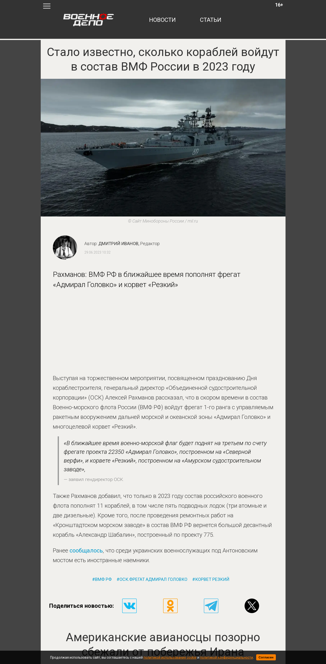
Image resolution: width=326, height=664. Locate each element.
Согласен (266, 657)
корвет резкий (212, 579)
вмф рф (103, 579)
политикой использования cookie (170, 657)
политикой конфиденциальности (226, 657)
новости (162, 19)
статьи (210, 19)
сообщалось (86, 550)
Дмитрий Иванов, (129, 243)
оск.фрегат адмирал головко (153, 579)
